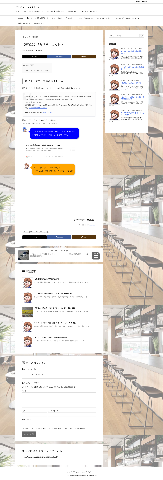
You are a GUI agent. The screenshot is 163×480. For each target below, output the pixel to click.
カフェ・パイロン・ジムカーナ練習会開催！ (50, 337)
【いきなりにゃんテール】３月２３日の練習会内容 (53, 293)
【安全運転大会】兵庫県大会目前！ (47, 279)
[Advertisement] (59, 197)
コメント (25, 391)
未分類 (36, 37)
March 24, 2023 (48, 112)
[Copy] (84, 56)
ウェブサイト (26, 419)
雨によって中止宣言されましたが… (37, 70)
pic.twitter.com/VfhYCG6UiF (38, 108)
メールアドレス (53, 411)
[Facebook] (59, 56)
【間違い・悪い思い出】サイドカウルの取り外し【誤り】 (55, 308)
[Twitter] (34, 56)
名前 (24, 411)
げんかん (27, 37)
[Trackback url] (59, 457)
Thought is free (92, 475)
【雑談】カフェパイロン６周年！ (131, 83)
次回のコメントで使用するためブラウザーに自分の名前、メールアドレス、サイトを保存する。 (55, 428)
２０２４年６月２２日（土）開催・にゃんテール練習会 (55, 323)
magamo (92, 225)
